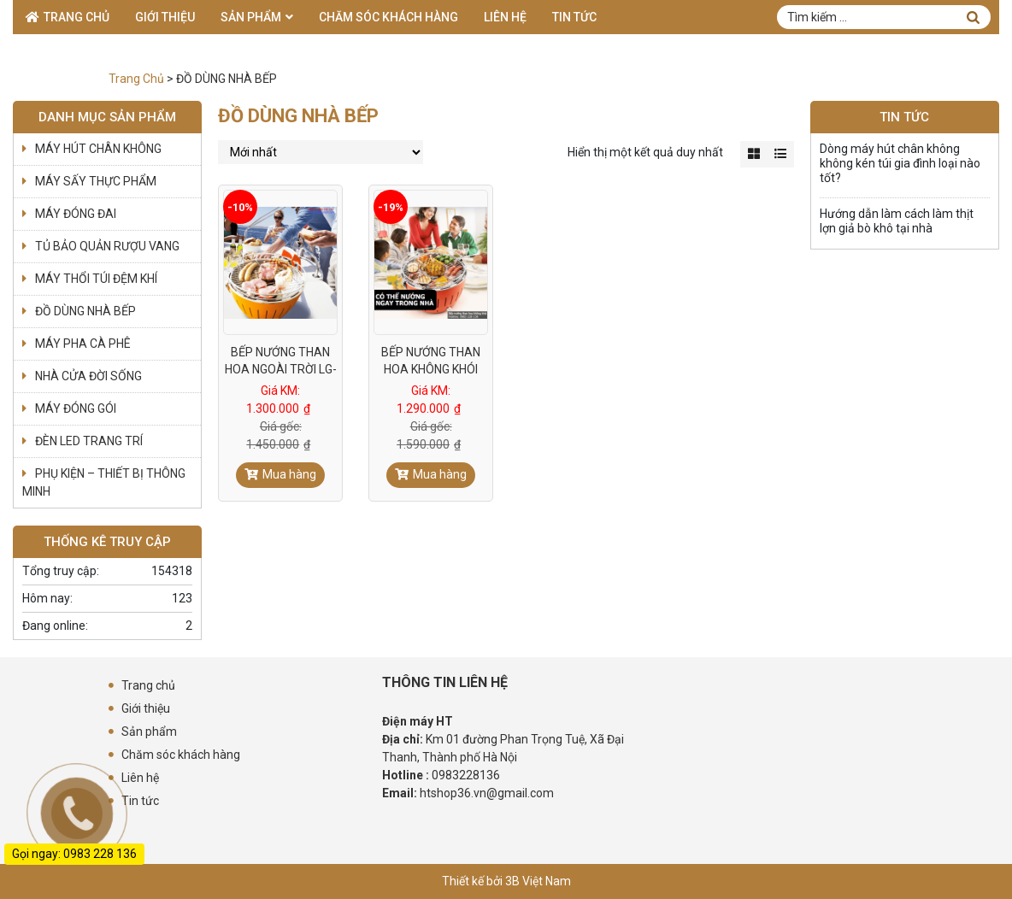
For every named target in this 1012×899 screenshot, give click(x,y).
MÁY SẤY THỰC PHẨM (95, 181)
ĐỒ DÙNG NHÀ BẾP (85, 311)
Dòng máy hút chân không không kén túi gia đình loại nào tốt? (900, 163)
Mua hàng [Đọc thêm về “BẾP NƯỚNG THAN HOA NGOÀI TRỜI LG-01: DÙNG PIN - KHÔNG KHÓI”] (289, 474)
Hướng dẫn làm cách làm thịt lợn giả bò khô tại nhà (897, 221)
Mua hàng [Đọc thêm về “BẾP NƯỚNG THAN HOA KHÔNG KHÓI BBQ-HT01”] (440, 474)
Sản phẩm (251, 17)
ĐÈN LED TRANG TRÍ (89, 441)
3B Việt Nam (538, 881)
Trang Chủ (136, 78)
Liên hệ (505, 17)
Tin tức (574, 17)
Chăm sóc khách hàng (388, 17)
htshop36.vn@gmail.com (487, 793)
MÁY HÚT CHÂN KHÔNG (98, 149)
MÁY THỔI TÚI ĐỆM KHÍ (96, 278)
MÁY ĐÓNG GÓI (75, 408)
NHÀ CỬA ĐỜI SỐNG (88, 376)
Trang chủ (76, 17)
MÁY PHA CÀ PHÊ (83, 343)
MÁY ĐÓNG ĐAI (75, 213)
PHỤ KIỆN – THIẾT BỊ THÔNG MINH (103, 482)
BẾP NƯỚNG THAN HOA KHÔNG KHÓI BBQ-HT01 (430, 369)
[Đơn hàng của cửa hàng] (320, 152)
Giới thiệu (165, 17)
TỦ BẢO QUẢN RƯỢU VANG (107, 246)
